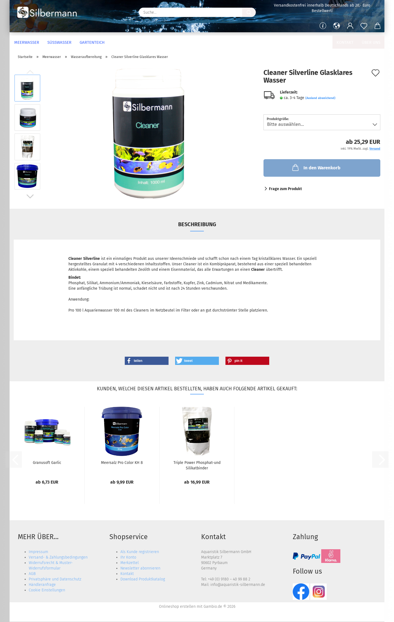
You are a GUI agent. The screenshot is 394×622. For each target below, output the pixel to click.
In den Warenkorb (315, 167)
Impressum (38, 552)
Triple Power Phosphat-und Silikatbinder (197, 465)
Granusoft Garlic (47, 462)
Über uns (371, 42)
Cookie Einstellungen (47, 590)
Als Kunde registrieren (139, 552)
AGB (32, 573)
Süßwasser (59, 42)
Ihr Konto (128, 557)
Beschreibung (197, 224)
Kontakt (345, 42)
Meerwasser (26, 42)
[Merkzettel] (364, 26)
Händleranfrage (42, 584)
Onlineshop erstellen (177, 606)
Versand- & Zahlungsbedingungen (58, 557)
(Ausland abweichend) (320, 98)
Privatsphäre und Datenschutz (55, 579)
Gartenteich (92, 42)
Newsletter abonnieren (140, 568)
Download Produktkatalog (142, 579)
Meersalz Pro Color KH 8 (122, 462)
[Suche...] (249, 12)
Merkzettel (129, 562)
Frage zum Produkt (285, 189)
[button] (336, 26)
